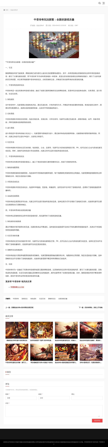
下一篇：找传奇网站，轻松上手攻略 (91, 307)
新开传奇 (95, 442)
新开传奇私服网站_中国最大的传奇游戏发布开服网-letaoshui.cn (11, 3)
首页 (6, 10)
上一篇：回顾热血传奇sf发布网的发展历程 (19, 307)
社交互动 (42, 299)
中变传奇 (16, 299)
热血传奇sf (14, 10)
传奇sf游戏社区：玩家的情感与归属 (91, 362)
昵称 (7, 394)
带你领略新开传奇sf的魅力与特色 (42, 362)
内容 (7, 403)
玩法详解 (17, 287)
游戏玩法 (25, 299)
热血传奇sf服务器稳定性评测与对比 (66, 362)
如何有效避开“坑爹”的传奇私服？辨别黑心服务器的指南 (48, 340)
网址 (73, 394)
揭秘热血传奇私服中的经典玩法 (17, 340)
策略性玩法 (51, 299)
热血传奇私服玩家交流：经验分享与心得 (68, 340)
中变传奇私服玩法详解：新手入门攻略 (18, 362)
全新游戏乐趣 (62, 299)
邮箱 (40, 394)
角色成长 (33, 299)
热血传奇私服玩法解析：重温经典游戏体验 (94, 340)
